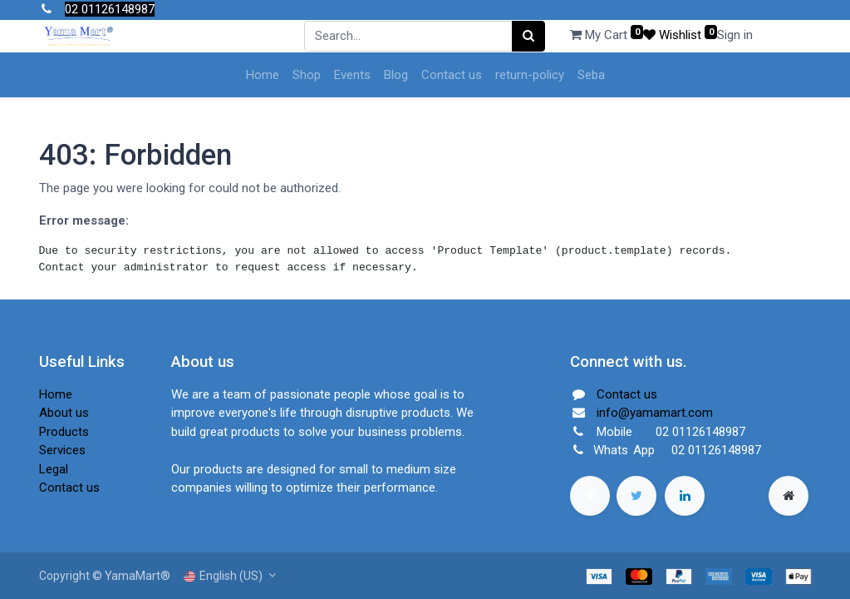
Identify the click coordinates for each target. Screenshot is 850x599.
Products (64, 431)
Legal (53, 469)
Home (55, 394)
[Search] (528, 36)
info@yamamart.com (655, 412)
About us (64, 412)
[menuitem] (262, 75)
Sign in (735, 34)
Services (62, 450)
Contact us (69, 487)
